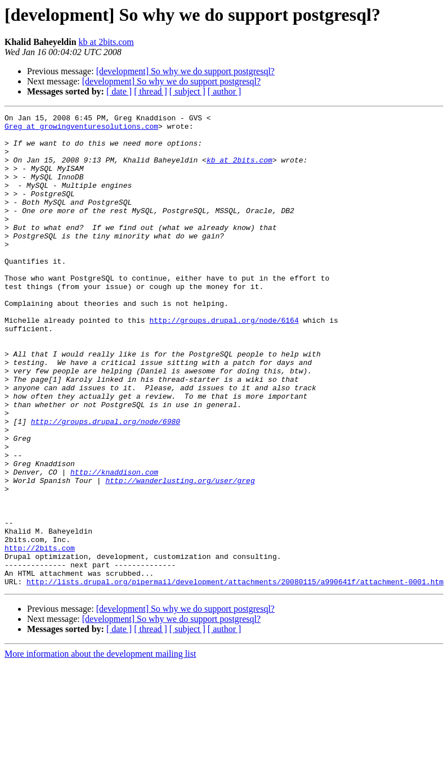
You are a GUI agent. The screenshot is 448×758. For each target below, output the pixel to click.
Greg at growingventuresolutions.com (81, 129)
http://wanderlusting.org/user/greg (179, 554)
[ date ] (119, 91)
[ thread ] (150, 91)
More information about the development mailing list (100, 748)
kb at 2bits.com (106, 42)
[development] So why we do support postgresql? (185, 71)
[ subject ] (187, 91)
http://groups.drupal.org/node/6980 (105, 484)
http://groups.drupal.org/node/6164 (223, 362)
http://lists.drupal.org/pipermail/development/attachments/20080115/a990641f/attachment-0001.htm (234, 676)
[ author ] (224, 91)
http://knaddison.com (114, 544)
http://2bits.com (40, 635)
